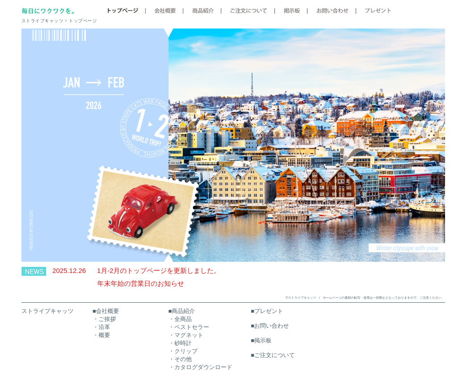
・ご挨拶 (104, 319)
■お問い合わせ (270, 325)
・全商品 (180, 319)
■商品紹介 (182, 311)
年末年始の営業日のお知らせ (140, 283)
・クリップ (183, 351)
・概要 (101, 335)
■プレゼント (267, 311)
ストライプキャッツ (47, 311)
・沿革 (101, 327)
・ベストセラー (189, 327)
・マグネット (186, 335)
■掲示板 (261, 340)
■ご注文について (273, 355)
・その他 (180, 359)
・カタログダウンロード (200, 367)
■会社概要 (106, 311)
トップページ (83, 20)
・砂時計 (180, 343)
